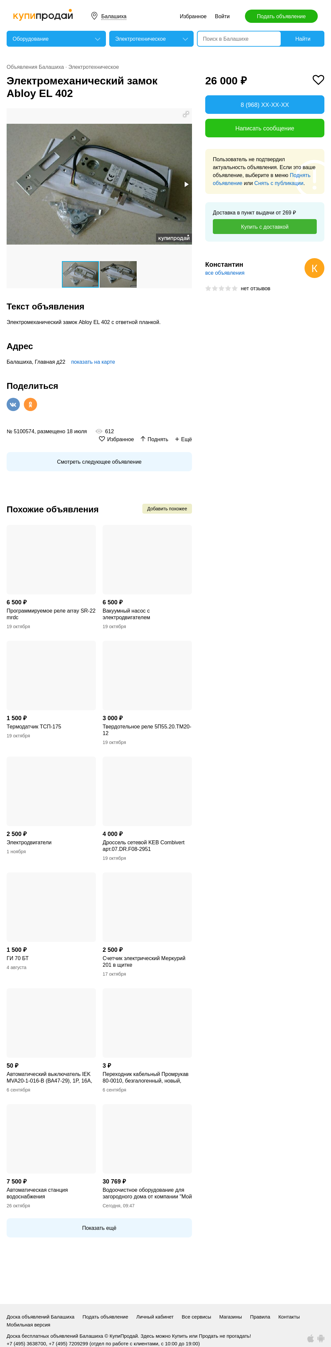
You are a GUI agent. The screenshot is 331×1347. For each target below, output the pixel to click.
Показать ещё (99, 1228)
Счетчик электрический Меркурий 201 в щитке (144, 961)
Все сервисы (196, 1317)
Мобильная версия (28, 1324)
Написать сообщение (264, 128)
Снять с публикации (278, 183)
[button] (186, 114)
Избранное (193, 16)
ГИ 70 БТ (17, 958)
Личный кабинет (155, 1317)
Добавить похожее (167, 508)
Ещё (186, 439)
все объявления (225, 273)
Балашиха (113, 16)
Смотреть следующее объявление (99, 462)
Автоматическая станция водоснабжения (37, 1193)
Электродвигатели (29, 842)
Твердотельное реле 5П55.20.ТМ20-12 (147, 730)
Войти (222, 16)
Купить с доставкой (264, 227)
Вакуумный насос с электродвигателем (126, 614)
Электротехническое (93, 67)
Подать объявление (281, 16)
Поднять (158, 439)
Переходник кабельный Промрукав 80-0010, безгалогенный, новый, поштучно (146, 1077)
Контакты (289, 1317)
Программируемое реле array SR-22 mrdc (51, 614)
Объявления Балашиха (35, 67)
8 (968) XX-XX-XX (265, 105)
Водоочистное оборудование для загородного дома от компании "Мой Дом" (147, 1193)
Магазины (230, 1317)
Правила (260, 1317)
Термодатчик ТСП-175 (34, 726)
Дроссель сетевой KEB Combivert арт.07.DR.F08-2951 (144, 846)
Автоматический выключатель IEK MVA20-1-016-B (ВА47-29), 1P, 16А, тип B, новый (49, 1077)
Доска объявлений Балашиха (40, 1317)
